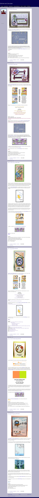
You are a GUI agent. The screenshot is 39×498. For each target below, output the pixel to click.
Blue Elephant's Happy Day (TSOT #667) (14, 413)
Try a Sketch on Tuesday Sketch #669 (24, 120)
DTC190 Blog (20, 148)
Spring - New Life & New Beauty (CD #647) (14, 338)
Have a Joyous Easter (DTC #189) (13, 248)
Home (2, 6)
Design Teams (11, 6)
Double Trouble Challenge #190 (12, 84)
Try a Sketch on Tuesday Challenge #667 (13, 438)
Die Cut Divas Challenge (21, 146)
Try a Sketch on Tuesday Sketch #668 (22, 302)
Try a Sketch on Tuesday (15, 29)
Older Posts (29, 494)
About (22, 6)
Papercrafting (6, 6)
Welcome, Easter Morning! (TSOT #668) (13, 162)
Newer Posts (10, 494)
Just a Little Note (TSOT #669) (12, 9)
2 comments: (17, 491)
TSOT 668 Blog (26, 211)
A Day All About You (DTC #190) (12, 64)
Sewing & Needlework (17, 6)
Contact (25, 6)
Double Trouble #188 (22, 476)
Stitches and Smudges (6, 3)
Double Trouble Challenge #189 (12, 273)
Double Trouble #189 (18, 212)
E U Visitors (28, 6)
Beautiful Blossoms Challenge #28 (13, 135)
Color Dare (23, 367)
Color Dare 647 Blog (10, 369)
